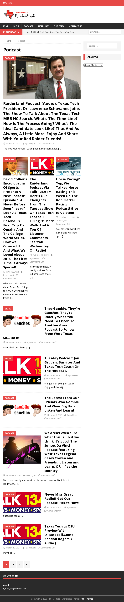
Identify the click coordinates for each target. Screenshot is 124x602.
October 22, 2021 (67, 217)
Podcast (28, 26)
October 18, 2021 (14, 342)
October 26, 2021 (41, 255)
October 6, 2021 (13, 475)
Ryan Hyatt (30, 143)
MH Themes (87, 598)
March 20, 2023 (13, 143)
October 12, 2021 (55, 375)
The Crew (59, 26)
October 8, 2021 (54, 414)
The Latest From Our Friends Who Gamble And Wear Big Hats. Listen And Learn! (61, 404)
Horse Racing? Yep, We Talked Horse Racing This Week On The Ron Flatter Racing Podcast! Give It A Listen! (68, 196)
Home (5, 26)
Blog (16, 26)
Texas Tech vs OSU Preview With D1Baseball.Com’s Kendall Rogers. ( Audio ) (59, 534)
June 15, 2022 (12, 271)
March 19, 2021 (13, 547)
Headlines (43, 26)
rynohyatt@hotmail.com (14, 588)
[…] (60, 148)
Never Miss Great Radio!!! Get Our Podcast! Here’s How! (61, 498)
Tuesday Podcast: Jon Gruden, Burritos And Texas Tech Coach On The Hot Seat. (62, 364)
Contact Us (75, 26)
